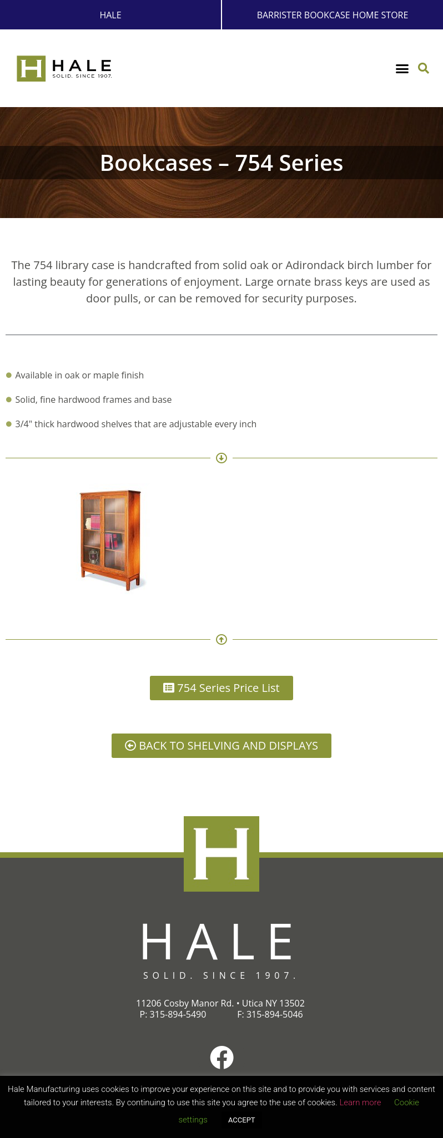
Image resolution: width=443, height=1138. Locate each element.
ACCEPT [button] (241, 1120)
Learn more (360, 1102)
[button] (402, 68)
